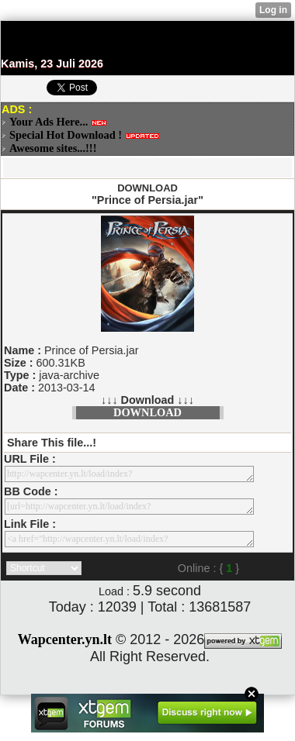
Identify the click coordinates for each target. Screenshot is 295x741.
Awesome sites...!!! (52, 148)
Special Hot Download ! (65, 135)
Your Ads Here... (48, 121)
